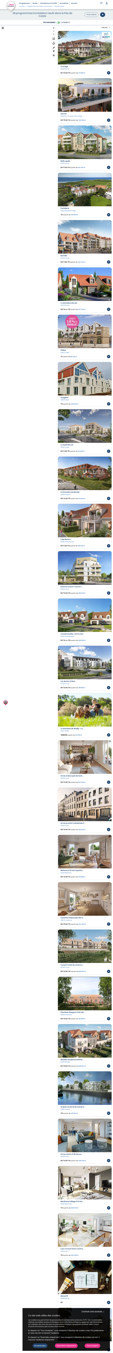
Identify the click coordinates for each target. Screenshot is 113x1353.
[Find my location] (53, 55)
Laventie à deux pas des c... (72, 918)
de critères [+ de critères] (91, 14)
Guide (34, 3)
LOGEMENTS (65, 22)
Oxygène (64, 397)
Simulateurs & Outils (48, 3)
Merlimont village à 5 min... (72, 1201)
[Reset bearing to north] (53, 34)
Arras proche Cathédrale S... (73, 823)
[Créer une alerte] (102, 14)
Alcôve (64, 114)
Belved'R (64, 1296)
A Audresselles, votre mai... (72, 634)
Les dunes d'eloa (68, 681)
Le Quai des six (67, 445)
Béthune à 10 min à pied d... (72, 870)
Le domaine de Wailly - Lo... (72, 728)
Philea (63, 350)
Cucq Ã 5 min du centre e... (72, 965)
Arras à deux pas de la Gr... (72, 776)
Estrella (64, 255)
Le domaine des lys (69, 303)
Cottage (64, 66)
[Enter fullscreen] (53, 38)
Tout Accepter (92, 1346)
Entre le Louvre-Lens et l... (72, 587)
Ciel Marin (65, 208)
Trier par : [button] (105, 27)
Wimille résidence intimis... (72, 1059)
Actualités (64, 3)
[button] (107, 3)
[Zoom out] (53, 31)
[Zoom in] (53, 28)
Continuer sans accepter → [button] (93, 1311)
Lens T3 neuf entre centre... (72, 1249)
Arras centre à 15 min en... (72, 1154)
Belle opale (65, 161)
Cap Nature (66, 539)
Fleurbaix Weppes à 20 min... (73, 1012)
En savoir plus (40, 1346)
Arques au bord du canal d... (73, 1107)
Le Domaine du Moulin (70, 492)
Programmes (24, 3)
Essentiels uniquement (66, 1346)
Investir (74, 3)
